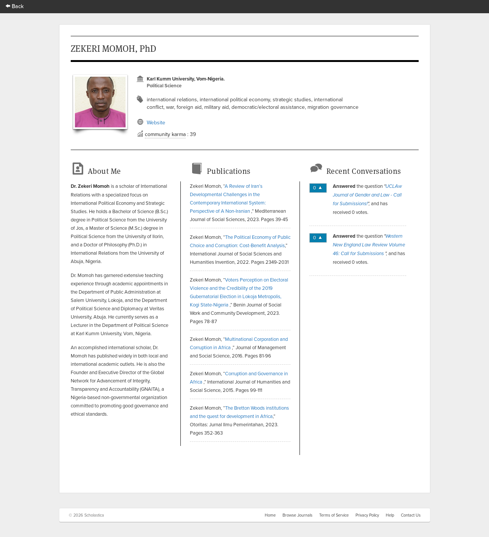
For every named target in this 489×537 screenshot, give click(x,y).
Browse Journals (297, 515)
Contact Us (411, 515)
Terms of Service (334, 515)
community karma (165, 134)
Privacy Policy (367, 515)
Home (270, 515)
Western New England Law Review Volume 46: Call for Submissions (369, 245)
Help (390, 515)
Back (15, 6)
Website (156, 122)
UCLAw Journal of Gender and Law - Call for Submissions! (367, 195)
